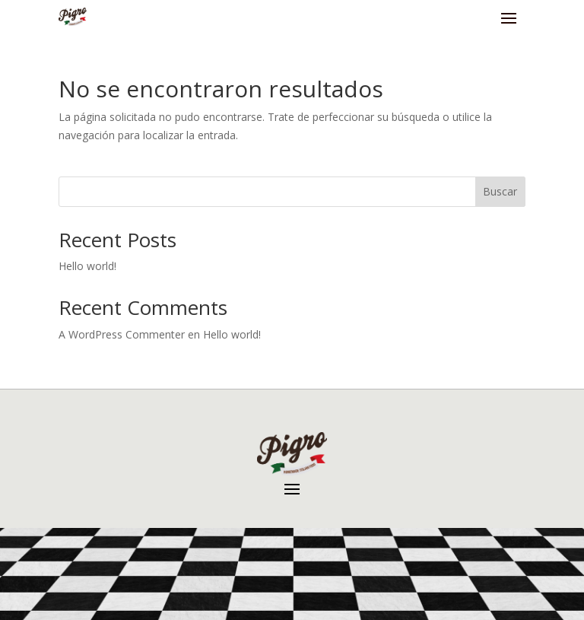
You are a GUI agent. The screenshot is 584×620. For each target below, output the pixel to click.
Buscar (500, 191)
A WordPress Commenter (122, 334)
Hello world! (87, 266)
